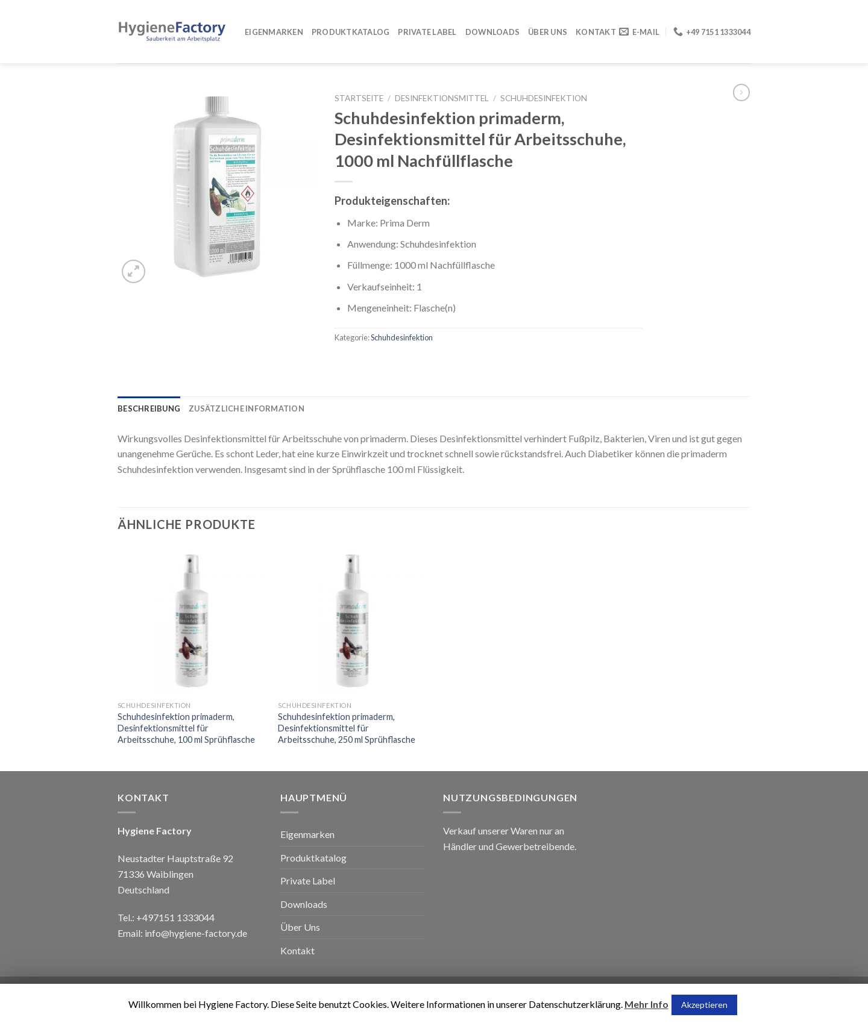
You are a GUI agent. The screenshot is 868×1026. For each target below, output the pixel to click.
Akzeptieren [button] (704, 1004)
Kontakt (596, 32)
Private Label (427, 32)
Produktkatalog (351, 32)
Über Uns (547, 32)
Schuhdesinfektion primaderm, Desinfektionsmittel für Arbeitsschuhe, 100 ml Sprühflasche (186, 728)
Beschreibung (149, 408)
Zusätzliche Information (246, 408)
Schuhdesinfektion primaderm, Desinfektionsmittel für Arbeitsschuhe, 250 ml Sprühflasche (346, 728)
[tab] (149, 408)
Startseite (359, 98)
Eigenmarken (274, 32)
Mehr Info (646, 1004)
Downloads (492, 32)
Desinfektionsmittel (442, 98)
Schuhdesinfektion (543, 98)
